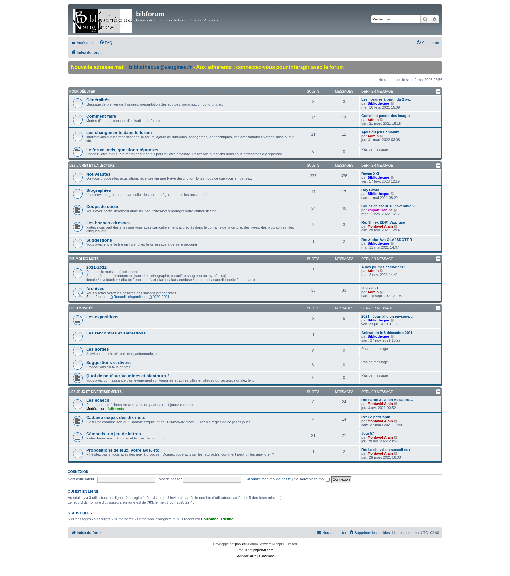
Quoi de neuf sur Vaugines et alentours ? (127, 375)
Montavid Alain (380, 226)
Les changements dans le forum (119, 132)
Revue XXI (370, 174)
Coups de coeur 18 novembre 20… (390, 206)
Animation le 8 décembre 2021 (387, 332)
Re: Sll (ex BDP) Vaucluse (383, 222)
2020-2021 (158, 297)
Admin (373, 120)
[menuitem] (105, 42)
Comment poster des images (385, 116)
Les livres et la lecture (92, 165)
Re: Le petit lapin (375, 417)
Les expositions (102, 316)
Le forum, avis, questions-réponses (122, 149)
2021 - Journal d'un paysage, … (388, 316)
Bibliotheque (378, 103)
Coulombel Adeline (217, 519)
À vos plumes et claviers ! (383, 267)
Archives (95, 288)
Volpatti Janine (380, 210)
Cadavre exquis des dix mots (115, 417)
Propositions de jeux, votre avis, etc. (123, 450)
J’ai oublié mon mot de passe (268, 479)
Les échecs (97, 400)
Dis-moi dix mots (84, 259)
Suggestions (99, 240)
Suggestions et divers (108, 362)
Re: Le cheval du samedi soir (386, 450)
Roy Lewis (370, 190)
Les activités (81, 308)
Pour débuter (82, 91)
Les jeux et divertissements (95, 392)
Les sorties (97, 349)
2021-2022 (96, 267)
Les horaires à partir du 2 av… (387, 99)
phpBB (240, 544)
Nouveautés (98, 174)
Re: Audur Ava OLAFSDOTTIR (386, 240)
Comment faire (101, 116)
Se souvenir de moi (312, 479)
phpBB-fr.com (263, 550)
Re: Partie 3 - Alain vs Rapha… (387, 400)
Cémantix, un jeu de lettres (113, 433)
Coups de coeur (102, 206)
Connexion (78, 472)
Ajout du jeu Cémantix (380, 132)
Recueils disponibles (128, 297)
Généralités (98, 100)
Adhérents (115, 409)
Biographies (98, 190)
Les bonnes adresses (108, 222)
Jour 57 (367, 433)
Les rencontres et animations (116, 333)
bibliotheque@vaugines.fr (160, 67)
